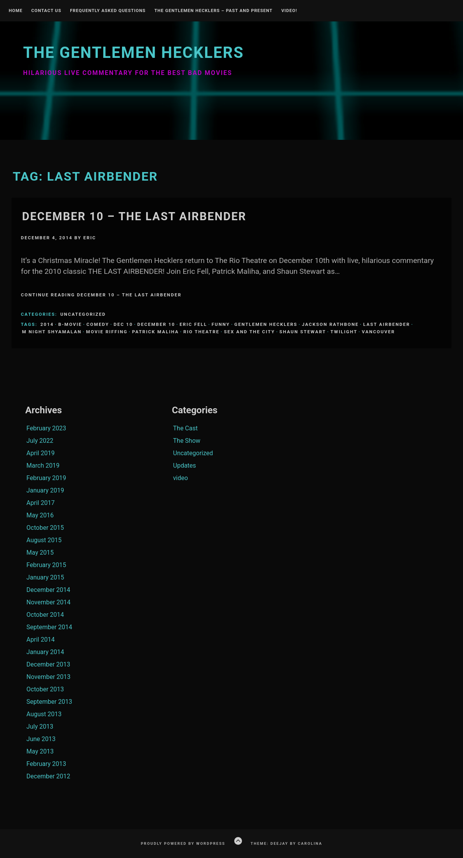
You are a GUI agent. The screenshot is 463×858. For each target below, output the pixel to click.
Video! (289, 11)
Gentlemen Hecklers (265, 324)
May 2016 (40, 515)
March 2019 (42, 465)
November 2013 (48, 676)
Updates (184, 465)
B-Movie (70, 324)
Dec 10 (123, 324)
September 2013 (49, 701)
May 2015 (40, 552)
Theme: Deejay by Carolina (286, 843)
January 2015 (45, 577)
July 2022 (39, 440)
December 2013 (48, 664)
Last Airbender (386, 324)
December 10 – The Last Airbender (134, 216)
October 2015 (45, 527)
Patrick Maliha (155, 331)
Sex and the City (249, 331)
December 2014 (48, 589)
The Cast (185, 428)
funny (221, 324)
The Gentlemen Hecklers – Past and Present (213, 11)
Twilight (344, 331)
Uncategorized (83, 314)
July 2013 (39, 726)
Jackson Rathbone (330, 324)
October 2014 (45, 614)
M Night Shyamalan (52, 331)
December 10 (156, 324)
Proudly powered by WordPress (183, 843)
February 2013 (46, 764)
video (180, 478)
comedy (98, 324)
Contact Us (46, 11)
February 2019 (46, 478)
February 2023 (46, 428)
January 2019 (45, 490)
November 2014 (48, 602)
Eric (90, 237)
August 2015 (43, 540)
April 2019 (40, 453)
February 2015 (46, 565)
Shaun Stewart (302, 331)
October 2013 (45, 689)
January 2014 (45, 652)
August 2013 (43, 714)
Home (16, 11)
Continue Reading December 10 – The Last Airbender (101, 295)
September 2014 (49, 627)
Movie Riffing (107, 331)
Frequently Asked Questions (108, 11)
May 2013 (40, 751)
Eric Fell (193, 324)
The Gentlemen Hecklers (133, 53)
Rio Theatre (201, 331)
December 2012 (48, 776)
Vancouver (378, 331)
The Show (186, 440)
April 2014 (40, 639)
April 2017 (40, 502)
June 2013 (41, 739)
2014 (47, 324)
